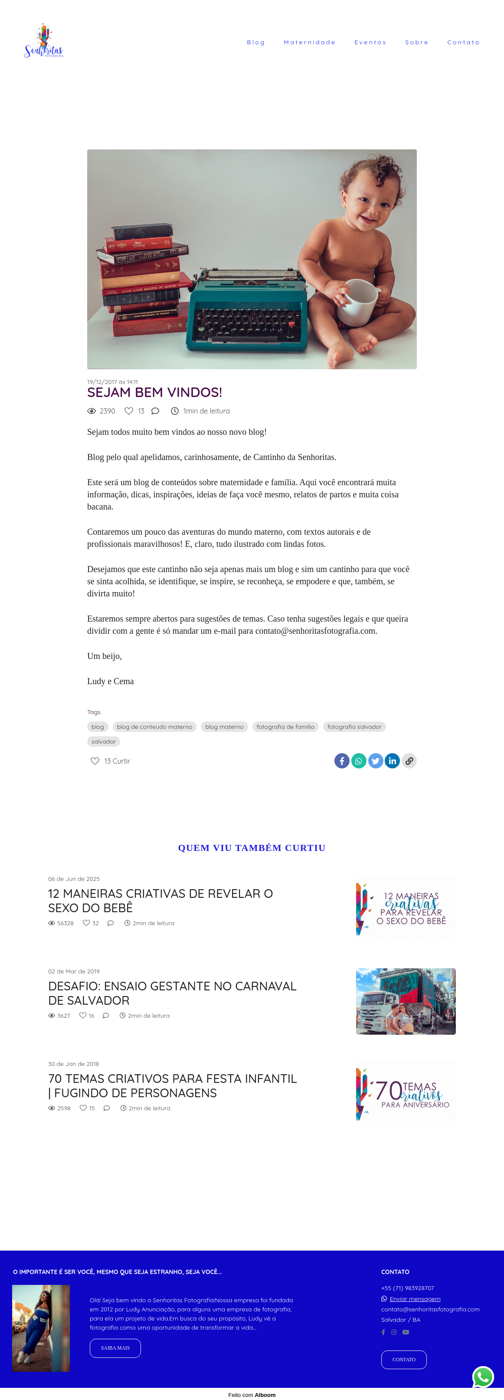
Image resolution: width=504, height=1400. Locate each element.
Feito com (251, 1393)
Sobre (417, 42)
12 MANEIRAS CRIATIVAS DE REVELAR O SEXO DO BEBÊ (160, 900)
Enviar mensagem (415, 1297)
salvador (104, 741)
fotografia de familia (285, 727)
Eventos (370, 42)
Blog (256, 42)
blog (98, 727)
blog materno (224, 727)
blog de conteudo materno (155, 727)
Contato (464, 42)
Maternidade (310, 42)
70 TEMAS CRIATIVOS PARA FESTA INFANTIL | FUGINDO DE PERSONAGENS (172, 1085)
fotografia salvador (354, 727)
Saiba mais (115, 1346)
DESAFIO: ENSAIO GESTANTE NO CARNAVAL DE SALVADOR (172, 993)
